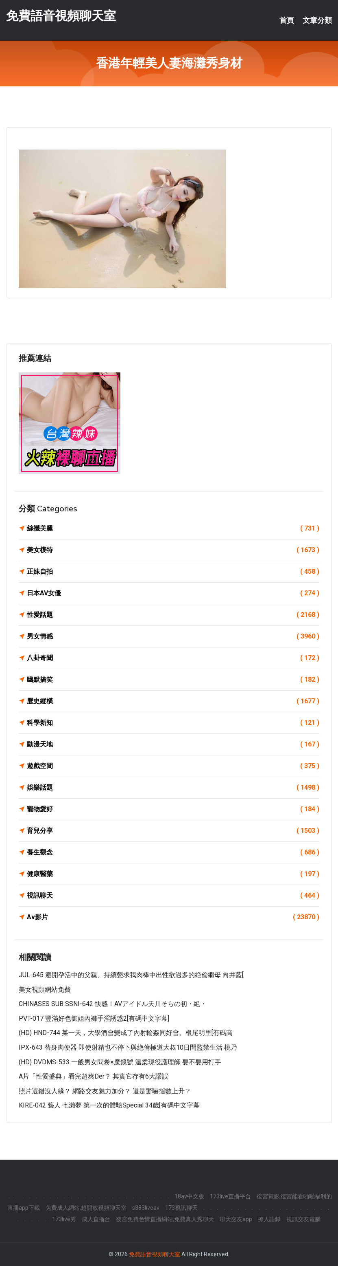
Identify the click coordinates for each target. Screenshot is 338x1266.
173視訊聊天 (181, 1207)
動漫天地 (173, 744)
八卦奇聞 (173, 658)
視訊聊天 (173, 895)
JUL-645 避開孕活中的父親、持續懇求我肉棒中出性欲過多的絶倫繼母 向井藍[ (131, 975)
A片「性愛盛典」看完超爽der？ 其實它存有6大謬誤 (93, 1076)
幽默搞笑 (173, 679)
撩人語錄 (269, 1219)
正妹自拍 (173, 571)
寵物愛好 (173, 809)
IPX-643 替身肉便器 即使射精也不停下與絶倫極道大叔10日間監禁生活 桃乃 (128, 1047)
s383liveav (145, 1207)
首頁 (286, 20)
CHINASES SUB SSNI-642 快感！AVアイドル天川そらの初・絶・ (113, 1004)
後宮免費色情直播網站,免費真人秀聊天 (165, 1219)
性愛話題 (173, 615)
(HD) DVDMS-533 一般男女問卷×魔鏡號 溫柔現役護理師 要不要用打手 (120, 1062)
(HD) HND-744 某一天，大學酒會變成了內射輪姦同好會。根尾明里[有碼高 (126, 1033)
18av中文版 (189, 1196)
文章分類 (317, 20)
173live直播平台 (230, 1196)
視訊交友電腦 (303, 1219)
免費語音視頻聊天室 (61, 16)
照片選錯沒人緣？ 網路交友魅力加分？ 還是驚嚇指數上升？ (105, 1091)
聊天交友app (236, 1219)
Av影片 (173, 917)
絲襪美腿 (173, 528)
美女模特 (173, 550)
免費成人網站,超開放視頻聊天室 (86, 1207)
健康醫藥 (173, 874)
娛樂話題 (173, 787)
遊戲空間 (173, 766)
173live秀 (64, 1219)
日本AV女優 (173, 593)
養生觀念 (173, 852)
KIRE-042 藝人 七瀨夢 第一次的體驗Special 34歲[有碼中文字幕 (109, 1105)
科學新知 (173, 723)
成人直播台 (96, 1219)
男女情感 (173, 636)
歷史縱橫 (173, 701)
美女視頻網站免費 (45, 989)
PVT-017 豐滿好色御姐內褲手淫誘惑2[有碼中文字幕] (94, 1018)
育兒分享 (173, 831)
